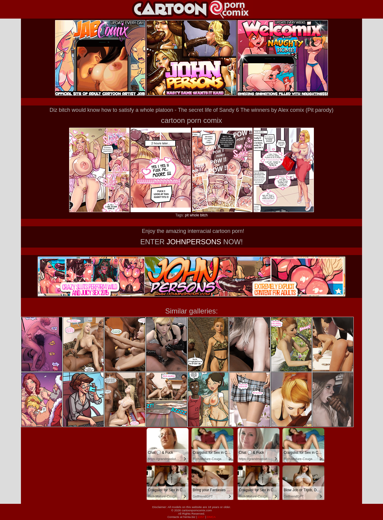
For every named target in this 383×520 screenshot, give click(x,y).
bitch (204, 215)
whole (194, 215)
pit (187, 215)
